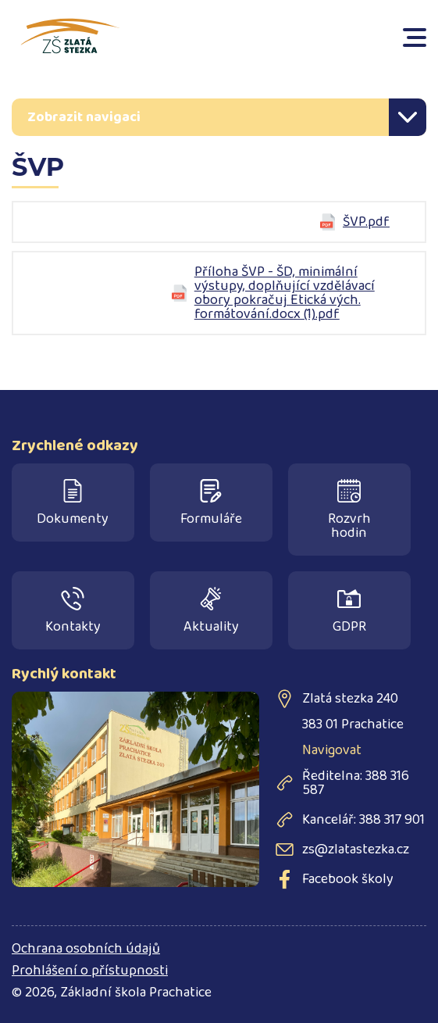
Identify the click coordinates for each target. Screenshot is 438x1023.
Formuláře (211, 504)
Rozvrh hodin (349, 511)
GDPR (349, 612)
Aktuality (211, 612)
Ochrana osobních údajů (86, 949)
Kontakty (73, 612)
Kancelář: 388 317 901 (363, 820)
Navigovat (331, 750)
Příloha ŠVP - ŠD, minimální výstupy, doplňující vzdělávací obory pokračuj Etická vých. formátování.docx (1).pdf (284, 293)
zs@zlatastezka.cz (355, 849)
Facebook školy (347, 879)
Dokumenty (73, 504)
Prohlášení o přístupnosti (90, 971)
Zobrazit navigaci (84, 117)
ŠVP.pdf (366, 222)
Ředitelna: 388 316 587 (355, 783)
